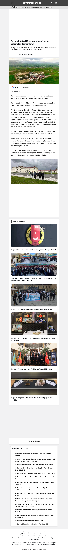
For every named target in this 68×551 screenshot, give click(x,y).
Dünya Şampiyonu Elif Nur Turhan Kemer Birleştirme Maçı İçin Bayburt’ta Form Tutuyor (34, 505)
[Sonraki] (14, 7)
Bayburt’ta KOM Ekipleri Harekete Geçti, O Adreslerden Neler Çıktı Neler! (34, 469)
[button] (56, 2)
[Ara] (52, 2)
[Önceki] (12, 7)
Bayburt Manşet (31, 2)
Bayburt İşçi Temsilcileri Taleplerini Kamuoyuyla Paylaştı (31, 309)
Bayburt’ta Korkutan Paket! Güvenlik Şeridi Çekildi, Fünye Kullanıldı (34, 483)
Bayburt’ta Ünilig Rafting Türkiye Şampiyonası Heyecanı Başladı (34, 511)
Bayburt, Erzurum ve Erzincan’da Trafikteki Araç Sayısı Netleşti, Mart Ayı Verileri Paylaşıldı (33, 500)
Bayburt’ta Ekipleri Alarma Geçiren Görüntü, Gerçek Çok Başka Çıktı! (34, 516)
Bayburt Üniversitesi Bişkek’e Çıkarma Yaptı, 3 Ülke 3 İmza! (32, 369)
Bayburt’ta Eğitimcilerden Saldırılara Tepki (29, 520)
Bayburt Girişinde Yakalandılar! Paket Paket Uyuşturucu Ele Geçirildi (35, 478)
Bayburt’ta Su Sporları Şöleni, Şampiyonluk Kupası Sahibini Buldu (35, 494)
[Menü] (12, 2)
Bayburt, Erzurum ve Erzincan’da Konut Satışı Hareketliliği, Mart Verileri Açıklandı (34, 489)
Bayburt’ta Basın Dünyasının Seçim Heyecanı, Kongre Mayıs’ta (34, 250)
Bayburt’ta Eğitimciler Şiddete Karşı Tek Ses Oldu (31, 524)
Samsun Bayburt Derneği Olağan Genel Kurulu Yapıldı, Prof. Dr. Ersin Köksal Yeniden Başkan (35, 460)
